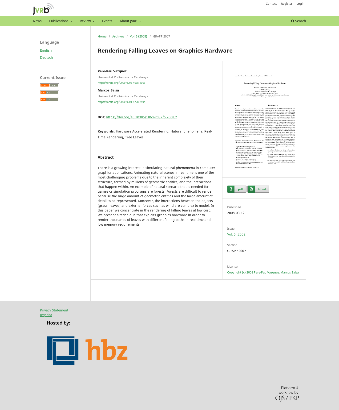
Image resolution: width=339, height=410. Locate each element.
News (37, 21)
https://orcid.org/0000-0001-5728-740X (121, 102)
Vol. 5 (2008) (138, 36)
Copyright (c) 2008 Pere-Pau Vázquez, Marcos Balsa (263, 272)
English (46, 50)
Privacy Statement (54, 310)
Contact (271, 3)
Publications (59, 21)
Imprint (46, 315)
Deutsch (46, 57)
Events (107, 21)
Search (298, 21)
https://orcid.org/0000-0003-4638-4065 (121, 82)
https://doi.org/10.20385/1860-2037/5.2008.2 (141, 117)
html (262, 189)
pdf (240, 189)
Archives (118, 36)
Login (300, 3)
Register (286, 3)
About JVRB (129, 21)
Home (102, 36)
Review (86, 21)
